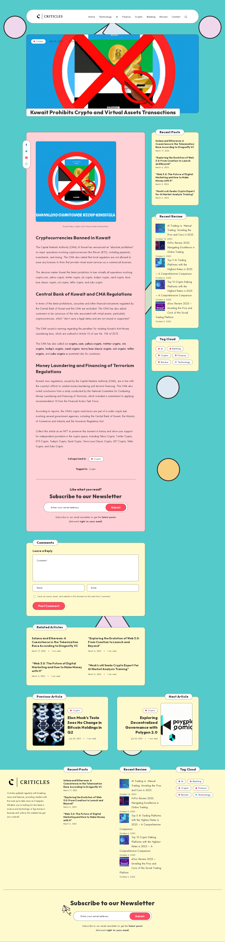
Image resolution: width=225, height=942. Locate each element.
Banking (151, 16)
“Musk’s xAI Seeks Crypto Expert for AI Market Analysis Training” (113, 667)
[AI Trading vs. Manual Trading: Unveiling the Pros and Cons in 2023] (160, 229)
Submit (116, 507)
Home (91, 16)
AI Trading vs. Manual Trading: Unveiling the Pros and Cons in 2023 (180, 230)
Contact (176, 16)
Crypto (139, 16)
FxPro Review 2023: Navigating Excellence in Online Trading (181, 247)
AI (117, 16)
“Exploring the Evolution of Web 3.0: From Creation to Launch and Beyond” (113, 642)
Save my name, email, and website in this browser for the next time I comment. (74, 596)
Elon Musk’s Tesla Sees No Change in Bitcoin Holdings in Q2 (84, 725)
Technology (105, 16)
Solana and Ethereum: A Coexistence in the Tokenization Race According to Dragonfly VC (55, 642)
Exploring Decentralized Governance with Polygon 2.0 (141, 725)
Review (163, 16)
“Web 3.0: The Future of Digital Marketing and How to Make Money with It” (57, 667)
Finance (126, 16)
